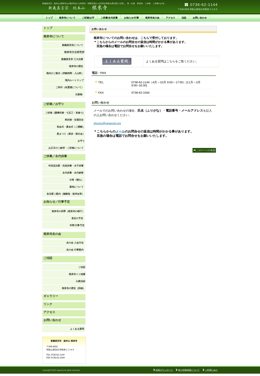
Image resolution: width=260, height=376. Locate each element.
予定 (75, 225)
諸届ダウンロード (164, 370)
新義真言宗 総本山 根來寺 (81, 7)
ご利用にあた (211, 370)
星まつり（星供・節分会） (71, 133)
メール (120, 131)
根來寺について (53, 36)
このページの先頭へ (205, 151)
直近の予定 (77, 218)
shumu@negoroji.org (107, 123)
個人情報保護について (189, 370)
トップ (47, 28)
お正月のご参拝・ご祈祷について (66, 148)
